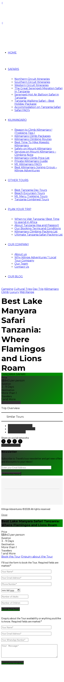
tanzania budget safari (20, 425)
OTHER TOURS (18, 180)
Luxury (14, 292)
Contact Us (21, 266)
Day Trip (38, 289)
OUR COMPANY (18, 244)
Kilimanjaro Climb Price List (32, 158)
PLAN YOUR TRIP (19, 209)
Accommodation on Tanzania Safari (37, 107)
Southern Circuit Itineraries (32, 82)
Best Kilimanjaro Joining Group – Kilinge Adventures (35, 169)
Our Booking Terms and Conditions (37, 228)
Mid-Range (27, 292)
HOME (12, 52)
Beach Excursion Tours (29, 193)
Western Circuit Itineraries (31, 85)
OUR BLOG (15, 276)
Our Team (21, 263)
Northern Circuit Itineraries (32, 78)
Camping (7, 289)
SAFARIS (13, 69)
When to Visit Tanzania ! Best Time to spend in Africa (36, 220)
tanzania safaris (17, 431)
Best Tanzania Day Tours (30, 190)
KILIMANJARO (17, 119)
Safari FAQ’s (22, 110)
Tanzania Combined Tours (31, 199)
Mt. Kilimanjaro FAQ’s (28, 164)
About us (20, 254)
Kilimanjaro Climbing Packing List (36, 231)
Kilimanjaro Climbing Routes (32, 139)
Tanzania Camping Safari (21, 428)
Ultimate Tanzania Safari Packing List (38, 234)
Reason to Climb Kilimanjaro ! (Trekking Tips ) (33, 131)
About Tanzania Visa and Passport (36, 225)
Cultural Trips (23, 289)
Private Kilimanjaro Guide (31, 161)
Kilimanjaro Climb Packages (32, 136)
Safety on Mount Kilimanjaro (33, 148)
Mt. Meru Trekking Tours (30, 196)
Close (4, 514)
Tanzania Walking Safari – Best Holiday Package (34, 102)
